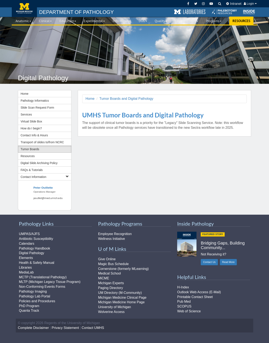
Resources (28, 156)
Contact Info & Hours (34, 135)
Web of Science (189, 311)
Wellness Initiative (111, 238)
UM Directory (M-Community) (120, 292)
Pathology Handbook (34, 248)
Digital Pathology (31, 253)
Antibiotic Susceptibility (36, 238)
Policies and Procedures (37, 301)
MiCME (103, 278)
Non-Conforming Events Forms (42, 286)
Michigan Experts (111, 283)
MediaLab (26, 272)
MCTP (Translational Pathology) (43, 277)
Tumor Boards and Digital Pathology (126, 98)
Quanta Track (29, 310)
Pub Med (184, 301)
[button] (189, 11)
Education (67, 21)
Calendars (26, 243)
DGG (143, 21)
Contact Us (209, 262)
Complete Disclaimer (33, 328)
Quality (161, 21)
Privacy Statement (65, 328)
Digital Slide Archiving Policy (39, 163)
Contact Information (45, 177)
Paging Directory (110, 288)
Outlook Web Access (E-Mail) (199, 292)
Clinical (45, 21)
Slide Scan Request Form (37, 107)
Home (24, 93)
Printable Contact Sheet (195, 297)
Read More (228, 262)
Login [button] (250, 3)
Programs (214, 21)
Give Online (107, 259)
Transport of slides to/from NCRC (42, 142)
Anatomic (23, 21)
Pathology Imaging (33, 291)
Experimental (94, 21)
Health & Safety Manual (36, 262)
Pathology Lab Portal (34, 296)
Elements (26, 258)
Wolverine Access (111, 312)
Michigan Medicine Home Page (121, 302)
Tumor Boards (30, 149)
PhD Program (29, 306)
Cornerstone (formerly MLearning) (123, 269)
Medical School (109, 273)
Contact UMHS (93, 328)
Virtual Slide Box (31, 121)
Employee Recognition (115, 234)
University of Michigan (114, 307)
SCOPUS (184, 306)
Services (26, 114)
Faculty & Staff (186, 21)
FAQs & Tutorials (32, 170)
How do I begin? (31, 128)
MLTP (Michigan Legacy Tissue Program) (49, 282)
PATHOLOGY (76, 12)
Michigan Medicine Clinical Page (122, 297)
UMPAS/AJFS (29, 234)
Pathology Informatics (35, 100)
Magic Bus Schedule (113, 264)
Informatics (122, 21)
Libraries (25, 267)
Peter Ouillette (43, 187)
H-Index (183, 287)
